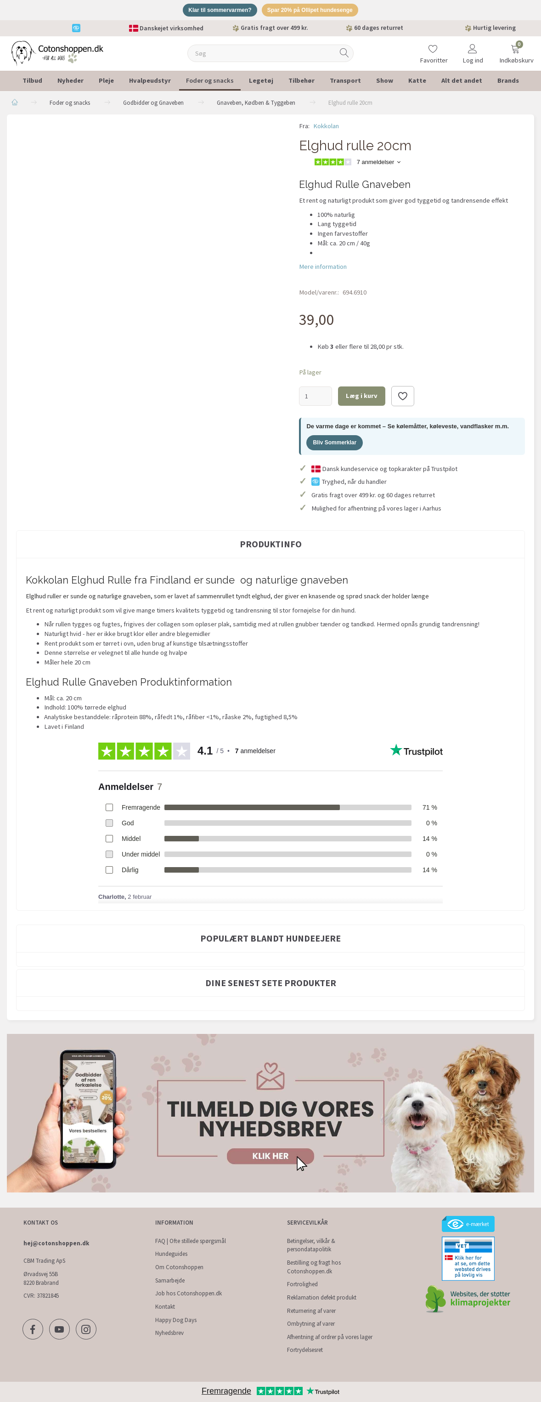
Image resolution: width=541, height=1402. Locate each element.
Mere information (323, 268)
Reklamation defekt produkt (321, 1297)
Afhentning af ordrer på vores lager (329, 1337)
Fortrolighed (302, 1284)
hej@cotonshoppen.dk (56, 1243)
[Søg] (344, 55)
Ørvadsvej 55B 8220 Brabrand (41, 1278)
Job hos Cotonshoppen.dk (188, 1293)
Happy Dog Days (176, 1320)
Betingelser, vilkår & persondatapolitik (311, 1245)
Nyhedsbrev (169, 1333)
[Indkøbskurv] (515, 49)
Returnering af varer (311, 1311)
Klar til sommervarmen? (215, 10)
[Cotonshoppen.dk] (57, 54)
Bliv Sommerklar (334, 444)
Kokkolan (326, 127)
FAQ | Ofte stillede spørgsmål (190, 1241)
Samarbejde (170, 1280)
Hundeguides (171, 1254)
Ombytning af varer (311, 1324)
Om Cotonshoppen (179, 1267)
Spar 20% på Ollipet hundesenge (313, 10)
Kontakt (165, 1307)
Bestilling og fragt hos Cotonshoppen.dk (314, 1267)
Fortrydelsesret (305, 1350)
